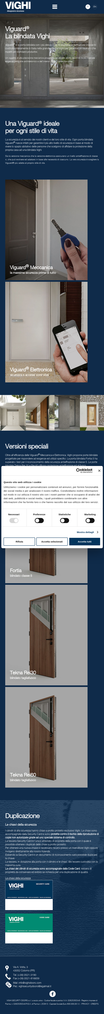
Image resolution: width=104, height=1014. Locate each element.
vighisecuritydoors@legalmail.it (35, 986)
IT (88, 7)
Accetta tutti (84, 541)
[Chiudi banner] (99, 470)
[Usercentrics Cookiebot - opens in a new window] (78, 470)
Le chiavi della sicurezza (18, 878)
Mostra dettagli (85, 532)
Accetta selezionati (52, 541)
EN (94, 7)
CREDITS (95, 1004)
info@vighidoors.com (30, 983)
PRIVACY (85, 1004)
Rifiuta (19, 541)
